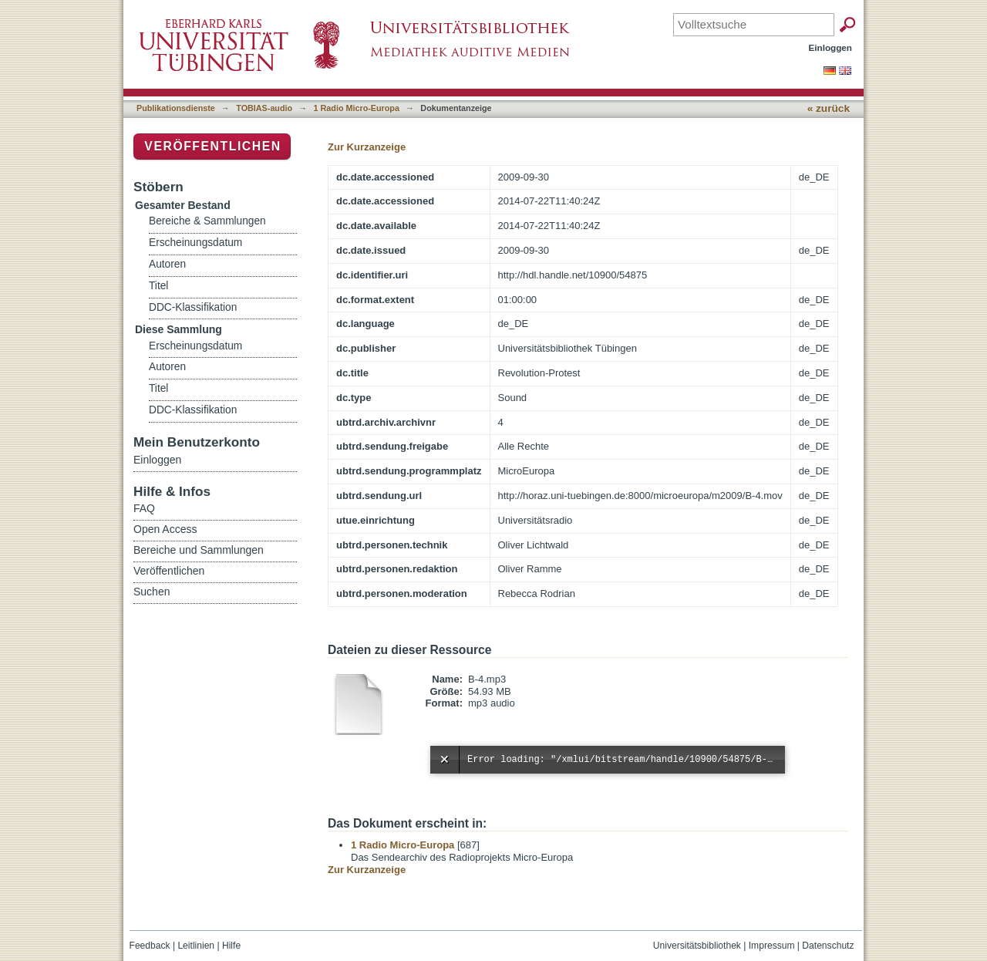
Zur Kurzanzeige (367, 147)
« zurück (828, 108)
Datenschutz (828, 945)
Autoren (167, 264)
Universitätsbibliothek (697, 945)
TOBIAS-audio (264, 108)
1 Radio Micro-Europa (356, 108)
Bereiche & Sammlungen (207, 221)
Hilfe (231, 945)
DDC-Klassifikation (193, 307)
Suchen (151, 591)
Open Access (165, 529)
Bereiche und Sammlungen (198, 550)
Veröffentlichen (212, 146)
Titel (158, 286)
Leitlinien (195, 945)
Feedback (150, 945)
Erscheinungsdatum (195, 242)
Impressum (772, 945)
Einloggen (831, 47)
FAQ (144, 508)
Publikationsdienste (175, 108)
